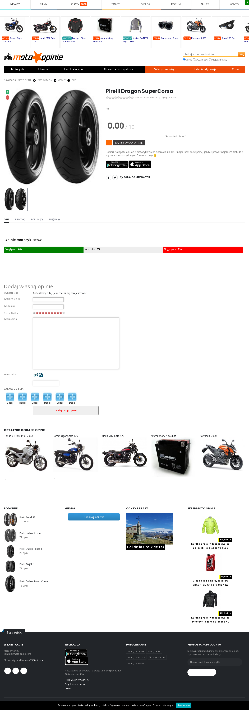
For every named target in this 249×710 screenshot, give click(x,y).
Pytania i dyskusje (205, 69)
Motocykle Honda (136, 651)
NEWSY (15, 4)
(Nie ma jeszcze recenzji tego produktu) (156, 97)
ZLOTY (79, 4)
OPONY (62, 80)
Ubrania (43, 69)
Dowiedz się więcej (163, 705)
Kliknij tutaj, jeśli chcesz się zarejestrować (63, 292)
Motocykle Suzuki (157, 657)
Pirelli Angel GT (27, 563)
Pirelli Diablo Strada (30, 532)
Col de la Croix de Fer (145, 547)
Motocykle (17, 69)
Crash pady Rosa (169, 38)
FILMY (43, 4)
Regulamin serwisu (75, 684)
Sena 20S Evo (228, 38)
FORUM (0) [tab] (37, 219)
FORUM (176, 4)
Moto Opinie (24, 80)
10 (63, 313)
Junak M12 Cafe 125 (113, 435)
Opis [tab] (6, 219)
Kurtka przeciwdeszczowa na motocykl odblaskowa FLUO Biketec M (210, 547)
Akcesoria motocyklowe (119, 69)
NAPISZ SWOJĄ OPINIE (129, 142)
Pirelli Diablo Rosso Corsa (33, 581)
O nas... (69, 688)
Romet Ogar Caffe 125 (65, 435)
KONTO (234, 4)
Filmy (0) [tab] (20, 219)
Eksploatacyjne (73, 69)
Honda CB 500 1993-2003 (18, 435)
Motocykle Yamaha (136, 657)
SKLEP (205, 4)
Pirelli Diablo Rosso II (31, 548)
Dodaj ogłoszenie (94, 517)
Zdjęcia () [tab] (54, 219)
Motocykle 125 (154, 651)
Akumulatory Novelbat (163, 435)
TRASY (116, 4)
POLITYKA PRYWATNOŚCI (77, 679)
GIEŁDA (145, 4)
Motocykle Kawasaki (137, 663)
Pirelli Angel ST (27, 517)
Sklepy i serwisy (165, 69)
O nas (236, 69)
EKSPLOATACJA (45, 80)
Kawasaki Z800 (198, 38)
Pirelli (75, 80)
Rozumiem (184, 705)
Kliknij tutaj (38, 660)
